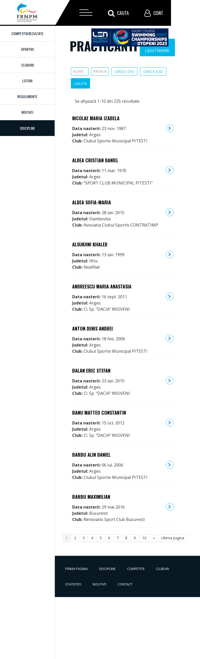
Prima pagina (76, 568)
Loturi (27, 80)
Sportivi (27, 49)
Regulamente (27, 96)
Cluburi (27, 65)
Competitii (135, 568)
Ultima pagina (172, 537)
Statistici (73, 584)
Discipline (107, 568)
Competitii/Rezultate (27, 33)
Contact (125, 584)
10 (144, 537)
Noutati (27, 112)
